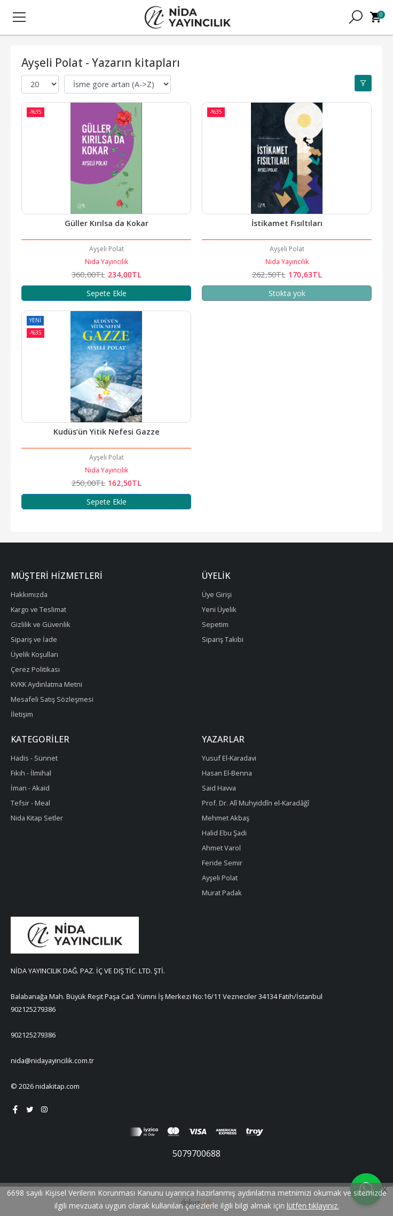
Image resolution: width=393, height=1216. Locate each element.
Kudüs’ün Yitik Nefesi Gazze (106, 432)
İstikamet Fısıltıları (287, 223)
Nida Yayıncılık (106, 261)
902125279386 (33, 1009)
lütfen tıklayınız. (313, 1205)
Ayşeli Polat (106, 248)
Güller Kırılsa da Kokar (106, 223)
